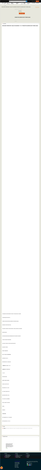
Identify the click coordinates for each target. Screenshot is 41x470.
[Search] (26, 1)
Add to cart (22, 13)
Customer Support (17, 462)
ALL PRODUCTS (8, 3)
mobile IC (5, 3)
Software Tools (28, 3)
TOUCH (22, 3)
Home (2, 5)
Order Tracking (17, 467)
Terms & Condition (17, 463)
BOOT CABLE (5, 5)
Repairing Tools (17, 3)
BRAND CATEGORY (12, 3)
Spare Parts (24, 3)
